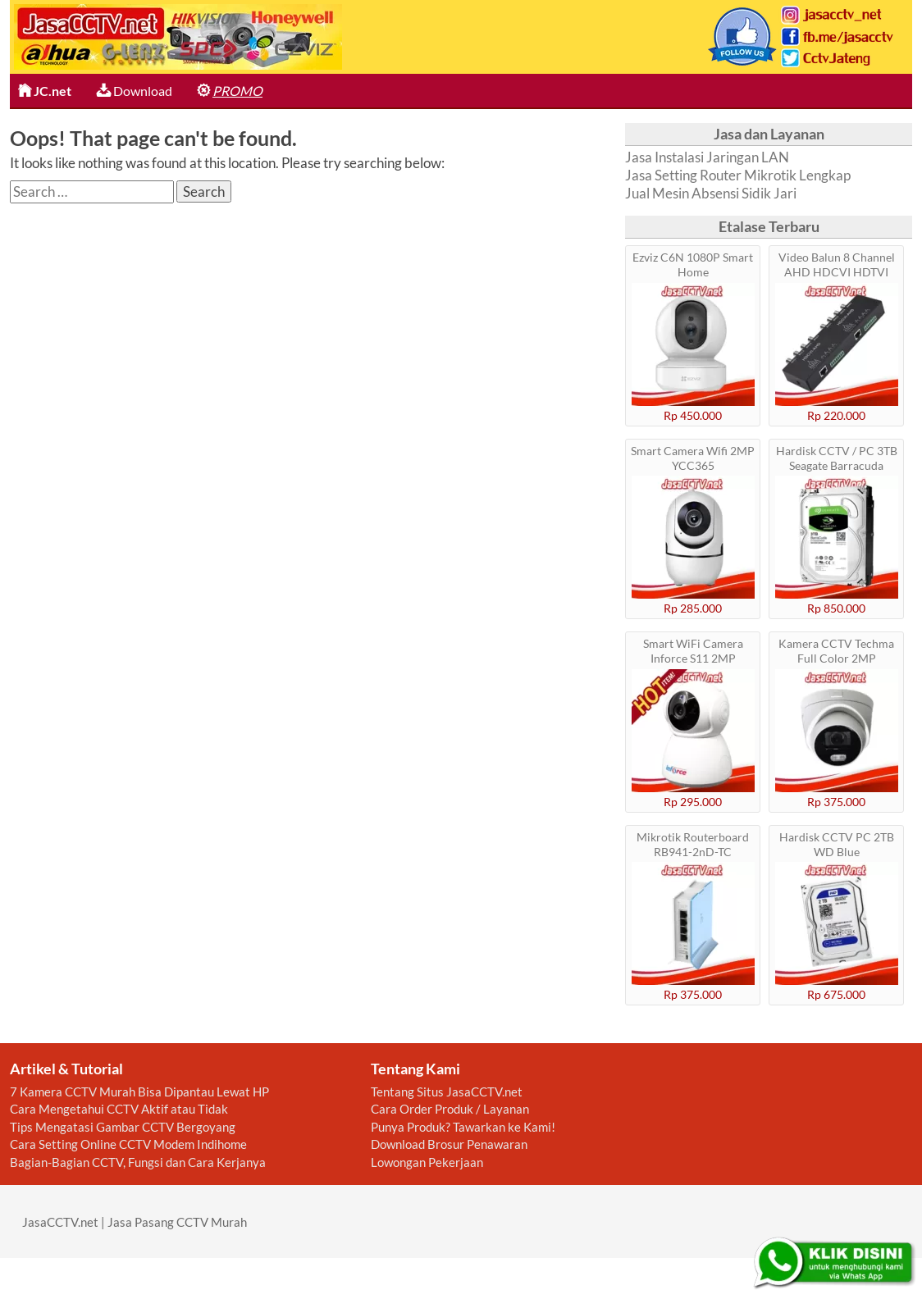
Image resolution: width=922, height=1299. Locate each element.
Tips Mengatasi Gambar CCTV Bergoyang (122, 1126)
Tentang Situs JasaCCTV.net (447, 1091)
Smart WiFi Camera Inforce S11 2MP (693, 650)
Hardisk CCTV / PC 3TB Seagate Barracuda (836, 458)
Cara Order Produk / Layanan (450, 1108)
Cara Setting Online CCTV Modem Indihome (128, 1144)
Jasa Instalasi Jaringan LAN (707, 157)
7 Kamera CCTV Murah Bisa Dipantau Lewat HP (139, 1091)
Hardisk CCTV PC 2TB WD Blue (836, 844)
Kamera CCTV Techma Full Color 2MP (836, 650)
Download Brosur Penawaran (449, 1144)
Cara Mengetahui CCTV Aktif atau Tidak (119, 1108)
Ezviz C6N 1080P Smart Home (692, 264)
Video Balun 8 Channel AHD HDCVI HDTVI (836, 264)
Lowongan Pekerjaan (427, 1162)
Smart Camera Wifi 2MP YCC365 (693, 458)
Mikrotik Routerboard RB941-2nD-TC (693, 844)
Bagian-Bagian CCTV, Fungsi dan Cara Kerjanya (138, 1162)
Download (134, 90)
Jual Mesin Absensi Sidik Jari (710, 193)
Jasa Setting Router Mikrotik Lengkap (738, 175)
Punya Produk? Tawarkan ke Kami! (463, 1126)
